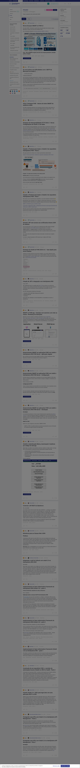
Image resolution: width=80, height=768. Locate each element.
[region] (40, 766)
